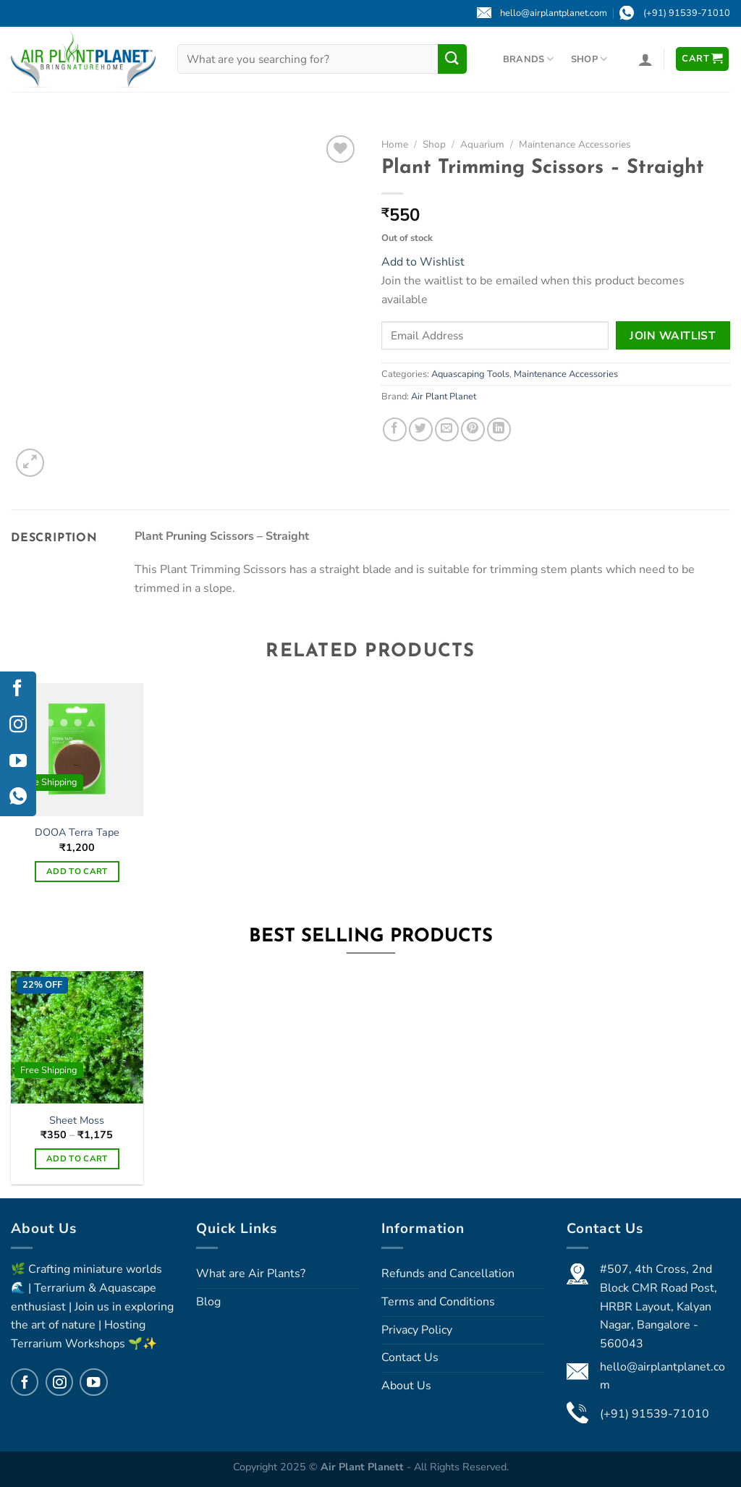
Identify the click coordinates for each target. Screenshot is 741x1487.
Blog (208, 1302)
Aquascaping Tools (470, 374)
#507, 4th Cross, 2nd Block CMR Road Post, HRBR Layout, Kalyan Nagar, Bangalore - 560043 (658, 1306)
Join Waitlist (673, 335)
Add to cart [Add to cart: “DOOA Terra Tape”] (77, 871)
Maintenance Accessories (575, 144)
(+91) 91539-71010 (654, 1414)
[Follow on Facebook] (24, 1382)
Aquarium (482, 144)
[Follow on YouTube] (93, 1382)
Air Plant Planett (364, 1467)
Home (394, 144)
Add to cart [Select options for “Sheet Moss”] (77, 1158)
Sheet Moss (76, 1120)
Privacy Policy (416, 1330)
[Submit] (452, 58)
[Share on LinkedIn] (499, 429)
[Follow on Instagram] (59, 1382)
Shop (589, 59)
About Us (406, 1386)
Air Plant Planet (443, 396)
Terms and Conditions (438, 1302)
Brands (528, 59)
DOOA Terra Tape (77, 832)
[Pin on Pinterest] (473, 429)
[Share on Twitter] (421, 429)
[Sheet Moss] (77, 1037)
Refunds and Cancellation (448, 1273)
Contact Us (410, 1357)
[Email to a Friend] (447, 429)
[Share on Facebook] (395, 429)
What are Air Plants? (250, 1273)
